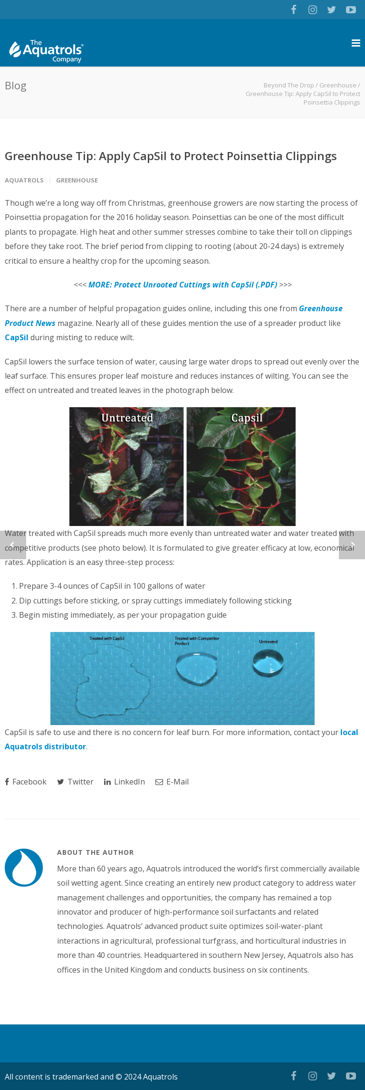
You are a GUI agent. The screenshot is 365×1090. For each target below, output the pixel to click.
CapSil (17, 337)
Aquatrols (24, 180)
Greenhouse (337, 85)
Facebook (26, 781)
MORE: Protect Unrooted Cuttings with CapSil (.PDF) (182, 284)
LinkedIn (124, 781)
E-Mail (172, 781)
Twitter (75, 781)
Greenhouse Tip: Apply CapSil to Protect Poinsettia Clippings (171, 155)
